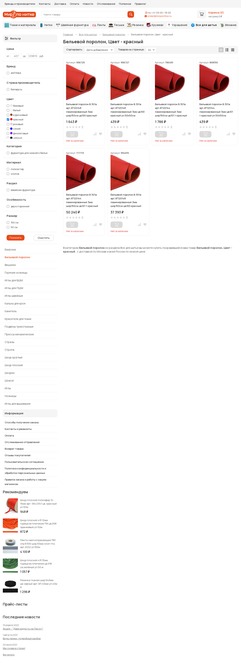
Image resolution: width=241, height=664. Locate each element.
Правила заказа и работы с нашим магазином (25, 482)
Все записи (8, 654)
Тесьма (116, 25)
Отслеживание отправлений (22, 442)
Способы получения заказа (22, 422)
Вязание (228, 25)
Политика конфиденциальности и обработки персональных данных (25, 471)
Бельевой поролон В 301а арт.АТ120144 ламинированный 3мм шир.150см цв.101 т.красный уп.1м (171, 109)
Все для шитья (204, 25)
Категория (14, 146)
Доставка (60, 3)
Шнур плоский (14, 365)
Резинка (135, 25)
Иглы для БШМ (14, 280)
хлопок (15, 173)
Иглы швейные (14, 295)
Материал (14, 162)
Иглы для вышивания (18, 403)
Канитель (11, 311)
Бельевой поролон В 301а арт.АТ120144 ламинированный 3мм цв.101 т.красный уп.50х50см (216, 109)
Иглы (8, 388)
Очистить (44, 238)
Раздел (12, 183)
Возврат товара (14, 448)
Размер (12, 216)
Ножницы (10, 396)
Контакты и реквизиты (18, 429)
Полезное (125, 3)
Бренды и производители (20, 3)
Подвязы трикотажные (19, 326)
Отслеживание (106, 3)
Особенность (16, 200)
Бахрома (10, 249)
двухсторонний (18, 206)
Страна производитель (23, 83)
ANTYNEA (14, 73)
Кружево (155, 25)
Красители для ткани (18, 319)
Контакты (44, 3)
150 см (12, 222)
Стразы (9, 342)
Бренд (11, 66)
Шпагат (9, 380)
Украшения (177, 25)
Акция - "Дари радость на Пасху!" (23, 628)
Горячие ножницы (16, 272)
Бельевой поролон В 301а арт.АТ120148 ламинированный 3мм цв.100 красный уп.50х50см (128, 109)
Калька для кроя (15, 303)
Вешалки (10, 265)
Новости (88, 3)
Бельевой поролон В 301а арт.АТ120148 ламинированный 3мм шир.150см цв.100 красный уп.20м (126, 200)
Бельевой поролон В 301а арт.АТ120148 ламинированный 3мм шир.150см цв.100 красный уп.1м (81, 109)
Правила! (140, 3)
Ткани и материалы (20, 25)
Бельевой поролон (17, 257)
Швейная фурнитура (72, 25)
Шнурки (9, 373)
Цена (10, 49)
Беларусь (14, 89)
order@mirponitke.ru (159, 16)
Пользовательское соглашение (24, 462)
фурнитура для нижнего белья (27, 153)
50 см (12, 227)
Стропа (9, 349)
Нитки (45, 25)
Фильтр (13, 38)
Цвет (10, 99)
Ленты (99, 25)
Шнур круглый (13, 357)
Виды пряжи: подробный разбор (22, 638)
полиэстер (17, 169)
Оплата (74, 3)
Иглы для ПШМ (14, 288)
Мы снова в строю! (14, 648)
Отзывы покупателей (18, 455)
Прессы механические (19, 334)
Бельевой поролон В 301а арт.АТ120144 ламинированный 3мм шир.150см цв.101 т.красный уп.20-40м (82, 200)
